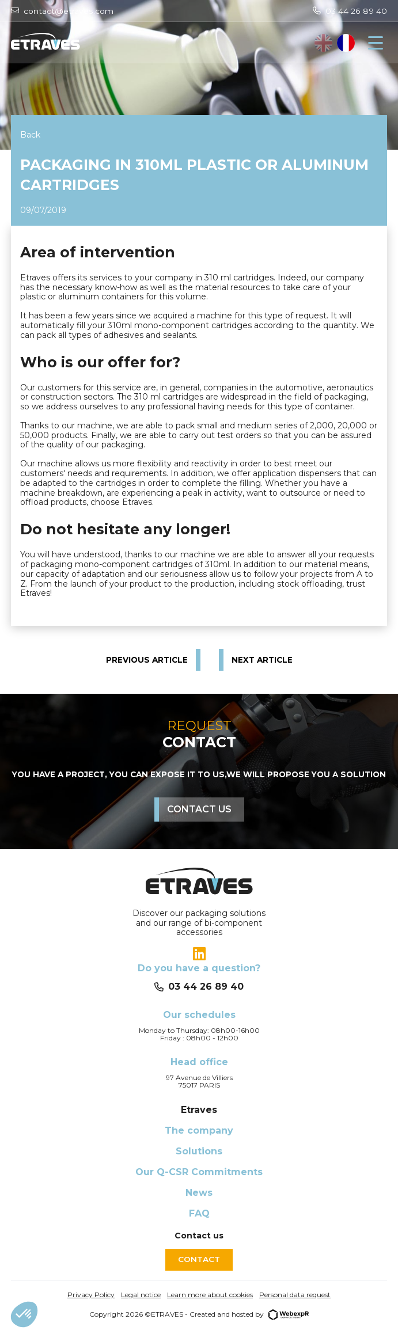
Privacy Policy (91, 1294)
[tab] (199, 954)
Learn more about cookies (210, 1294)
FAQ (199, 1213)
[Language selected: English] (334, 43)
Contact (199, 1259)
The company (199, 1130)
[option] (346, 43)
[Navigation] (375, 43)
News (199, 1192)
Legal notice (141, 1294)
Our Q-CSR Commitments (199, 1171)
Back (30, 135)
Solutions (199, 1151)
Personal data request (295, 1294)
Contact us (199, 809)
